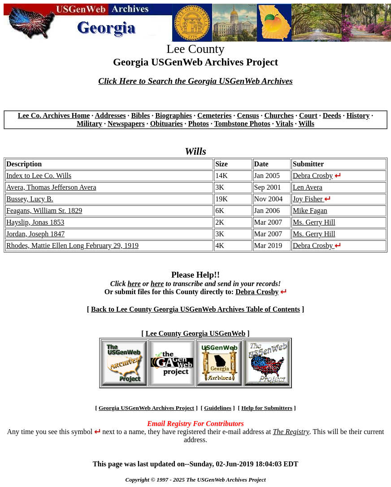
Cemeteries (214, 115)
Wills (306, 123)
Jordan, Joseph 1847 (35, 234)
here (133, 283)
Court (308, 115)
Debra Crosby (313, 175)
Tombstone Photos (242, 123)
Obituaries (166, 123)
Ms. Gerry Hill (314, 222)
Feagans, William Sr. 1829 (44, 210)
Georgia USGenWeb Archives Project (146, 407)
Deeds (332, 115)
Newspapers (126, 123)
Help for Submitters (266, 407)
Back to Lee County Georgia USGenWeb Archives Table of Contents (195, 309)
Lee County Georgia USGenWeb (196, 333)
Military (89, 123)
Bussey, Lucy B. (29, 199)
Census (248, 115)
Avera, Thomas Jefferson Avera (51, 187)
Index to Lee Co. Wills (38, 175)
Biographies (173, 115)
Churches (279, 115)
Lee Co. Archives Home (54, 115)
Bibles (140, 115)
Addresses (110, 115)
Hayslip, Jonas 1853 (35, 222)
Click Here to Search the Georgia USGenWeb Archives (195, 81)
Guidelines (217, 407)
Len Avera (307, 187)
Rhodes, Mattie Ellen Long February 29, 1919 (72, 245)
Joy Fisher (311, 199)
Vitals (284, 123)
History (358, 115)
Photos (198, 123)
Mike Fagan (310, 210)
